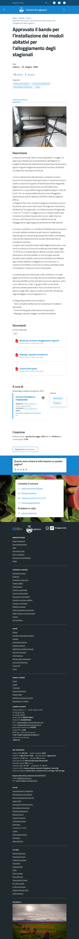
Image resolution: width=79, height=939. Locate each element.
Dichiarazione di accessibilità (22, 794)
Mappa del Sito (18, 841)
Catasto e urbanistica (20, 590)
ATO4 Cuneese (18, 873)
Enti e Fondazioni (18, 554)
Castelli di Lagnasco (19, 860)
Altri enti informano (19, 652)
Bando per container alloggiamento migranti (39, 340)
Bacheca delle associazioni (22, 659)
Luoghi (15, 684)
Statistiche (16, 838)
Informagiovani (18, 655)
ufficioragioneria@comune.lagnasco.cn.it (28, 414)
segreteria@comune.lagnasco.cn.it (29, 725)
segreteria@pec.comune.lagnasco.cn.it (30, 722)
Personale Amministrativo (22, 558)
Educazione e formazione (21, 596)
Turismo (15, 617)
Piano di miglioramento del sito (23, 798)
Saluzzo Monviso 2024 (20, 890)
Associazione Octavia (20, 880)
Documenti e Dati (19, 551)
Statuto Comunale (19, 818)
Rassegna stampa (19, 645)
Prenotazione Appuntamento (23, 804)
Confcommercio (18, 893)
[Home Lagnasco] (32, 9)
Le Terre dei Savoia (19, 887)
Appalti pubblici (18, 583)
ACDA (15, 870)
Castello (15, 639)
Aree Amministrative (20, 544)
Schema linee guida (28, 368)
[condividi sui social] (18, 74)
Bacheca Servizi (18, 814)
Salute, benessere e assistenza (23, 610)
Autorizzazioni (17, 586)
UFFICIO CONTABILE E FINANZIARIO (25, 398)
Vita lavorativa (18, 620)
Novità (21, 18)
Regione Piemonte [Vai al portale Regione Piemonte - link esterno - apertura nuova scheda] (18, 3)
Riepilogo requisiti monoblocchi (34, 354)
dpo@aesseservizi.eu (24, 778)
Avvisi (28, 18)
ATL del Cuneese (18, 883)
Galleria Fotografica (19, 691)
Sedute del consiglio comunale (23, 649)
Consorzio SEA (18, 867)
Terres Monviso (18, 877)
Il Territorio (16, 688)
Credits (15, 831)
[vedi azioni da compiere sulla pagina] (29, 74)
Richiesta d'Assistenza (20, 811)
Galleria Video (17, 694)
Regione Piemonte (19, 853)
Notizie (15, 632)
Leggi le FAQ (17, 801)
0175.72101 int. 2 (30, 408)
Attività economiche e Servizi (23, 698)
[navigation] (4, 9)
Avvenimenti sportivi (20, 642)
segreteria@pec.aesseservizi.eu (26, 780)
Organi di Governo (19, 541)
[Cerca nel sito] (63, 9)
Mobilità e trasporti (19, 607)
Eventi (15, 681)
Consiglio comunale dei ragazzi (23, 635)
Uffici (14, 548)
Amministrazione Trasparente (23, 791)
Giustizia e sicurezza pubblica (22, 600)
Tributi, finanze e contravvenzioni (24, 613)
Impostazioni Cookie (19, 828)
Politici (15, 561)
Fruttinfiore (16, 863)
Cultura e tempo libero (20, 593)
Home (15, 18)
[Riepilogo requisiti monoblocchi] (16, 355)
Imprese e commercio (20, 603)
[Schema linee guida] (16, 369)
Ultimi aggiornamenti (20, 834)
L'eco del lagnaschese (20, 662)
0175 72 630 (20, 715)
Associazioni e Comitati (20, 701)
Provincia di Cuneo (19, 856)
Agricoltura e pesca (19, 573)
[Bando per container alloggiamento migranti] (16, 341)
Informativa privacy (19, 821)
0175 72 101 (19, 712)
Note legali (16, 824)
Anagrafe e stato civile (20, 580)
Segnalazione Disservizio (21, 808)
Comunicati (16, 665)
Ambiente (16, 576)
